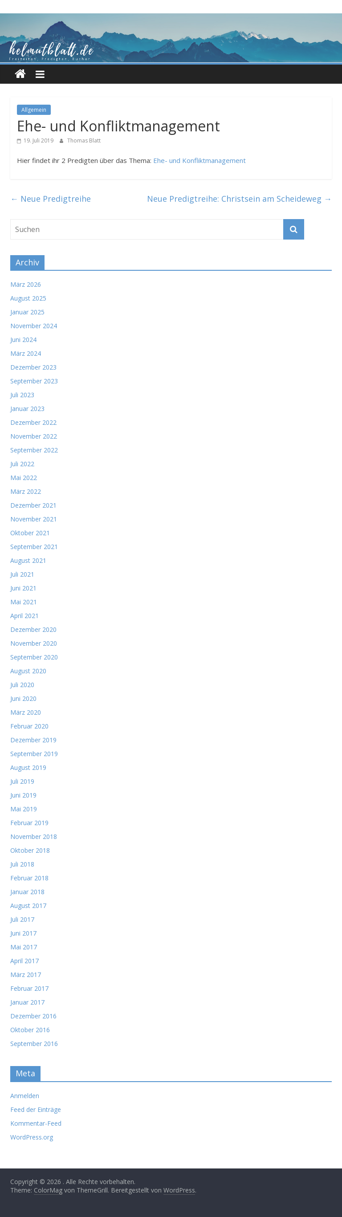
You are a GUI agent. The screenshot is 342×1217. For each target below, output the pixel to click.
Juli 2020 (22, 684)
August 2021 (28, 560)
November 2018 (33, 836)
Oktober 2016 (30, 1030)
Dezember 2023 (33, 367)
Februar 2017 (29, 988)
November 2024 (33, 326)
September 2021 (34, 546)
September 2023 (34, 381)
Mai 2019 (23, 809)
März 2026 (25, 284)
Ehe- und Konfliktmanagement (199, 160)
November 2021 (33, 519)
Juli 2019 (22, 781)
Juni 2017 (23, 933)
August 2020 (28, 671)
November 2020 (33, 643)
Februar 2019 (29, 822)
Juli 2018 (22, 864)
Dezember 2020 (33, 629)
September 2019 (34, 753)
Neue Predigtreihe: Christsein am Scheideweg (239, 198)
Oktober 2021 (30, 533)
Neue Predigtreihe (50, 198)
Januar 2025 (27, 312)
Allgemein (33, 110)
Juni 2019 (23, 795)
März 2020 (25, 712)
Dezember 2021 (33, 505)
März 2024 (25, 353)
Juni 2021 (23, 588)
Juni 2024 (23, 339)
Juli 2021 (22, 574)
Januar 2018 (27, 891)
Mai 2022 (23, 477)
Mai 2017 (23, 947)
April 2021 (24, 615)
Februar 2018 (29, 878)
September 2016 (34, 1043)
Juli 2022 (22, 464)
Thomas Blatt (84, 140)
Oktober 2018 (30, 850)
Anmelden (24, 1095)
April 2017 (24, 961)
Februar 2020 (29, 726)
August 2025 (28, 298)
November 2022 (33, 436)
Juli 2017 (22, 919)
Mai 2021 (23, 602)
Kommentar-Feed (35, 1123)
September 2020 (34, 657)
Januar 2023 (27, 408)
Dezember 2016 (33, 1016)
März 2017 (25, 974)
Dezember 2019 (33, 740)
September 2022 (34, 450)
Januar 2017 (27, 1002)
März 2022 (25, 491)
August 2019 (28, 767)
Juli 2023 (22, 395)
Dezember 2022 (33, 422)
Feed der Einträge (35, 1109)
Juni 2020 (23, 698)
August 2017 (28, 905)
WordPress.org (31, 1137)
